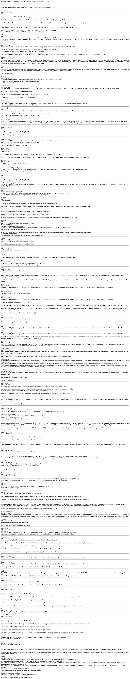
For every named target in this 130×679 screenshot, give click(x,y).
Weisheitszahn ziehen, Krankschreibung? (45, 7)
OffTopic (23, 1)
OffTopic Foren (15, 1)
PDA (2, 4)
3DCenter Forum (5, 1)
